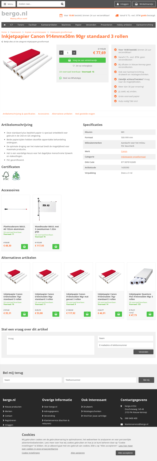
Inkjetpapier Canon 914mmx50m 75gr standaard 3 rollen (107, 297)
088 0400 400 (131, 418)
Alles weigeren (78, 452)
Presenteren (106, 24)
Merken (7, 411)
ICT (11, 24)
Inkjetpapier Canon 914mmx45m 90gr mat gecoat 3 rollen (77, 297)
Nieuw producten (12, 406)
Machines (66, 24)
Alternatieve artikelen (62, 113)
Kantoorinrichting (144, 24)
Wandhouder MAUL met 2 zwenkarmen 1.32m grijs (47, 229)
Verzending (48, 415)
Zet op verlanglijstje (82, 65)
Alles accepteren (125, 453)
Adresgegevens (50, 411)
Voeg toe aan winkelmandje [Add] (82, 60)
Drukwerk (87, 406)
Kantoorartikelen (49, 24)
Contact (7, 415)
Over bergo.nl (49, 406)
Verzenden (91, 24)
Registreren (9, 420)
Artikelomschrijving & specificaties (19, 113)
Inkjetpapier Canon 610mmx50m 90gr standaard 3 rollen (44, 297)
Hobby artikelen (124, 24)
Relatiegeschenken (91, 411)
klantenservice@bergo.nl (136, 424)
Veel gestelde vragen (85, 113)
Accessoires (43, 113)
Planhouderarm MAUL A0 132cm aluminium (14, 227)
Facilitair (33, 24)
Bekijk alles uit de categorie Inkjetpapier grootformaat (25, 41)
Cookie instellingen (31, 452)
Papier (78, 24)
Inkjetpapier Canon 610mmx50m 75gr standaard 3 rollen (13, 297)
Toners (21, 24)
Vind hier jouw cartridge (93, 415)
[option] (27, 64)
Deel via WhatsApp (70, 78)
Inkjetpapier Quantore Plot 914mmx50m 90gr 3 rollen (141, 297)
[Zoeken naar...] (62, 4)
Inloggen (8, 425)
